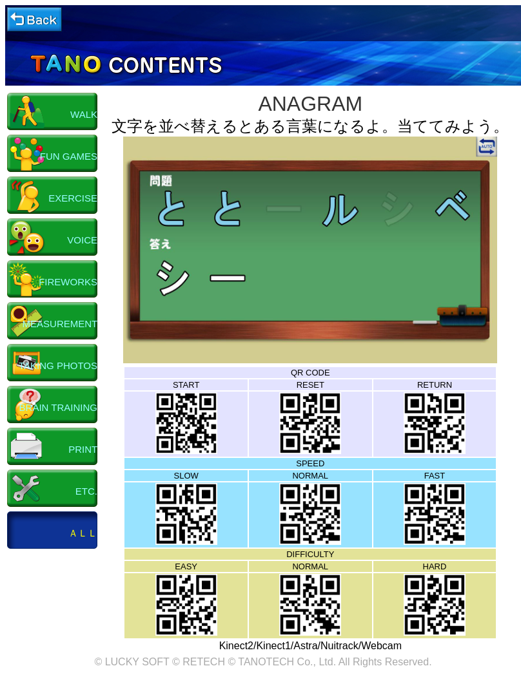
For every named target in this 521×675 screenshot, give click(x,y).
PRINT (82, 449)
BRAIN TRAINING (58, 407)
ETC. (86, 491)
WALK (83, 114)
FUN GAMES (68, 156)
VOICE (82, 239)
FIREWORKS (68, 281)
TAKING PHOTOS (58, 365)
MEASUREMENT (60, 323)
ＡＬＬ (82, 533)
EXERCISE (72, 198)
